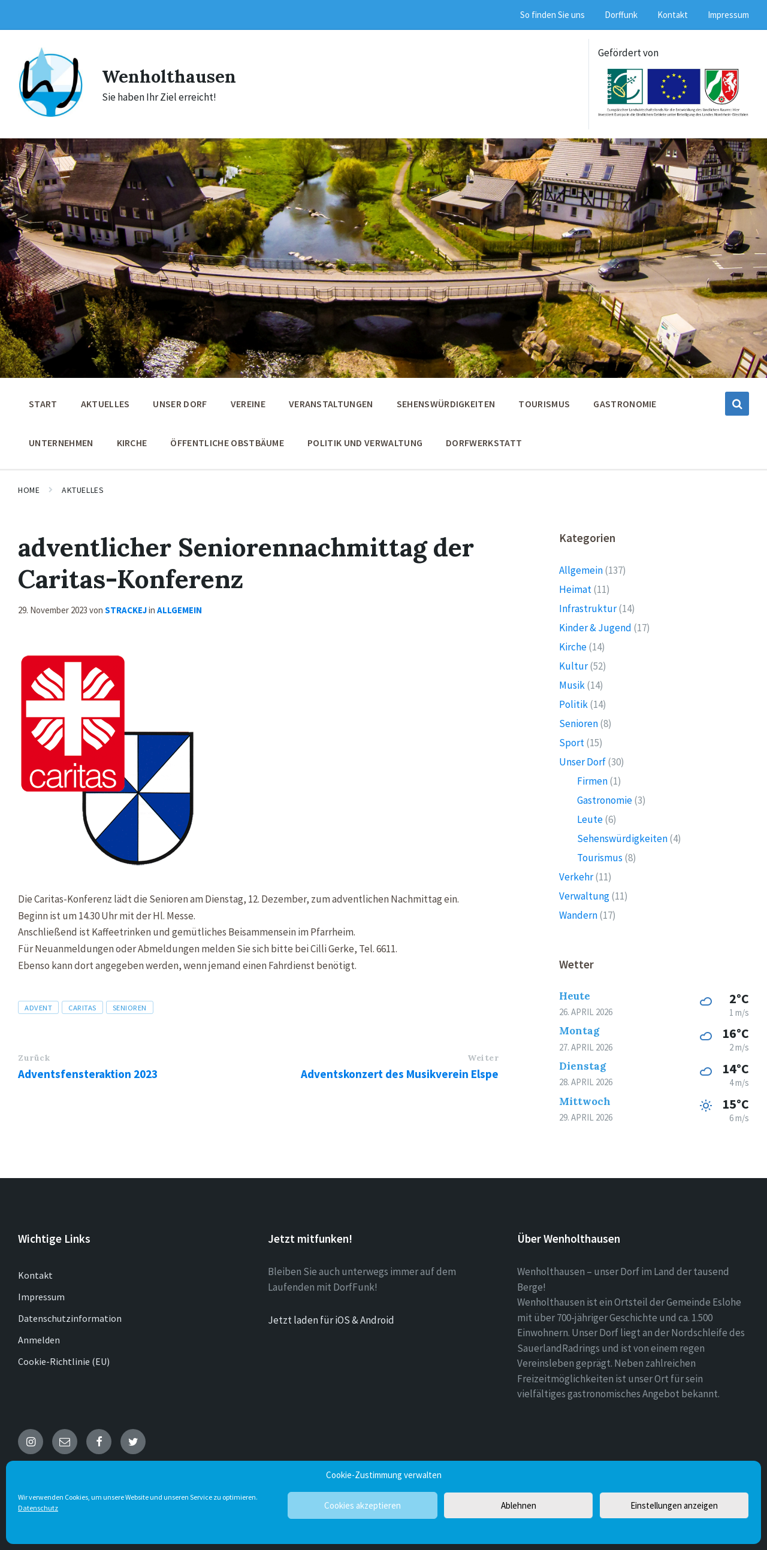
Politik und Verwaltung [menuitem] (364, 443)
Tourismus (600, 857)
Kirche (573, 646)
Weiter (483, 1057)
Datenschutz (38, 1507)
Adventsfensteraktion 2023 (88, 1074)
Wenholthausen (170, 76)
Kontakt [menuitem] (672, 14)
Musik (572, 685)
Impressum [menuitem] (728, 14)
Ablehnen (518, 1505)
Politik (573, 704)
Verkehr (576, 876)
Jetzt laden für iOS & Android (331, 1320)
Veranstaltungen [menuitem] (331, 404)
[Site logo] (51, 114)
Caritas (82, 1007)
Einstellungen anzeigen (674, 1505)
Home (29, 490)
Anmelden (39, 1340)
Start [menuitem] (43, 404)
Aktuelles (83, 490)
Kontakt (35, 1275)
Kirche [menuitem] (132, 443)
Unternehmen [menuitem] (61, 443)
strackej (126, 610)
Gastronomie (604, 800)
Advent (38, 1007)
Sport (571, 742)
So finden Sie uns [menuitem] (552, 14)
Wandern (578, 915)
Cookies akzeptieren (362, 1505)
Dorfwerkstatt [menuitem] (484, 443)
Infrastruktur (588, 608)
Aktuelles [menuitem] (105, 404)
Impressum (41, 1297)
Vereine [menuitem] (248, 404)
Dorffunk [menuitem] (621, 14)
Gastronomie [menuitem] (625, 404)
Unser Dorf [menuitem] (180, 404)
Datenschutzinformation (70, 1318)
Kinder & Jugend (595, 627)
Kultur (573, 666)
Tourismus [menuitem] (544, 404)
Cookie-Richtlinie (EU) (64, 1361)
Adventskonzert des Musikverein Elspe (400, 1074)
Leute (590, 819)
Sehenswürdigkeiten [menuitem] (446, 404)
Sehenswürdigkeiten (622, 838)
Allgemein (179, 610)
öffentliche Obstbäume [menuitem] (227, 443)
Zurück (34, 1057)
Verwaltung (584, 896)
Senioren (130, 1007)
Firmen (592, 781)
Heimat (575, 589)
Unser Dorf (582, 761)
